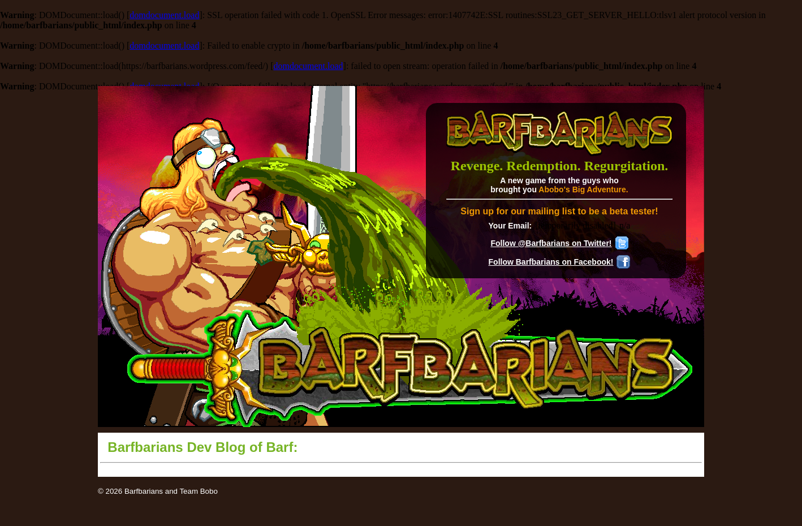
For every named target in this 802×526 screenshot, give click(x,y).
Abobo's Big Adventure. (583, 189)
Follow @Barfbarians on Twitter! (550, 243)
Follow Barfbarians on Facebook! (551, 261)
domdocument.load (164, 15)
